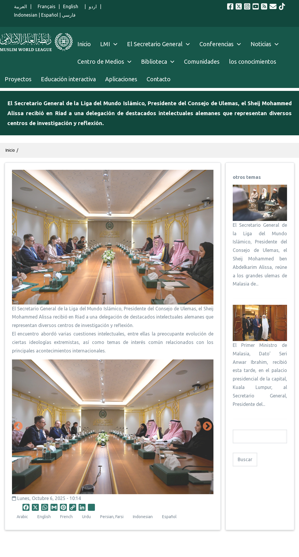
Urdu (86, 516)
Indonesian (25, 15)
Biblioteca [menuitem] (154, 61)
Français (44, 6)
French (66, 516)
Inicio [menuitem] (84, 44)
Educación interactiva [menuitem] (68, 79)
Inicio (10, 150)
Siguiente (207, 427)
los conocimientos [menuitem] (252, 61)
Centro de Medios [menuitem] (100, 61)
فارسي (69, 15)
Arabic (22, 516)
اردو (93, 6)
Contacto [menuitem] (159, 79)
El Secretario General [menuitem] (161, 44)
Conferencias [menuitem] (216, 44)
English (72, 6)
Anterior (18, 427)
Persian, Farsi (112, 516)
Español (49, 15)
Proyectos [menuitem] (18, 79)
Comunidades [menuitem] (202, 61)
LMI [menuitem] (111, 44)
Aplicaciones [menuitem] (121, 79)
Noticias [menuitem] (261, 44)
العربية (20, 6)
